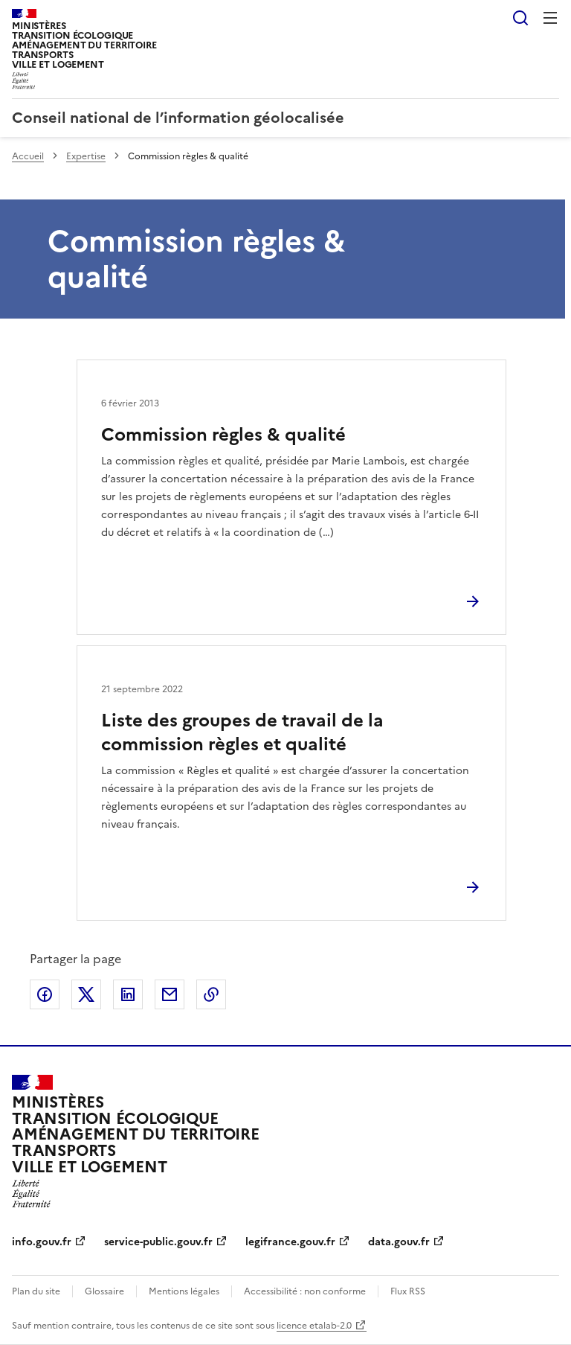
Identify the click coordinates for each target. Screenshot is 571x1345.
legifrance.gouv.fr (290, 1242)
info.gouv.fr (41, 1242)
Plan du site (36, 1291)
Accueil (28, 156)
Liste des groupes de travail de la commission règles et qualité (242, 732)
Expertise (86, 156)
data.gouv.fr (399, 1242)
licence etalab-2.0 (314, 1325)
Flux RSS (407, 1291)
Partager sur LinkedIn (128, 994)
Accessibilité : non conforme (305, 1291)
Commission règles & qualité (223, 434)
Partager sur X (86, 994)
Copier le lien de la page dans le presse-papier (211, 994)
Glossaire (104, 1291)
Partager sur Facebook (44, 994)
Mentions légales (184, 1291)
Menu (550, 18)
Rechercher (520, 18)
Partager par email (169, 994)
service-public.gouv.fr (158, 1242)
